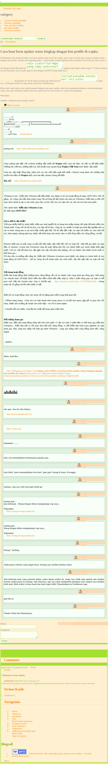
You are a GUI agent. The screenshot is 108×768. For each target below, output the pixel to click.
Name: (3, 626)
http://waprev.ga (14, 431)
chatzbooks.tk (26, 136)
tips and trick (10, 28)
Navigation (11, 41)
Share (6, 764)
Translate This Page (12, 8)
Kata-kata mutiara (12, 30)
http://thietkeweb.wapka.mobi (28, 183)
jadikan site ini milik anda (23, 734)
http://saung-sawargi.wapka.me (21, 513)
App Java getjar (19, 739)
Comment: (5, 632)
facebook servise (19, 727)
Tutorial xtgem (11, 23)
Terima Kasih (14, 693)
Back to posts (13, 107)
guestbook (16, 720)
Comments (11, 664)
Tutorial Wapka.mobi (13, 20)
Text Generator (19, 729)
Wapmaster (17, 732)
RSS (33, 671)
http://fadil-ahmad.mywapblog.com (33, 151)
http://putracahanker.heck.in (19, 416)
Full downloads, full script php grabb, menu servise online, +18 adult (60, 757)
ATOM (7, 673)
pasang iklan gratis (20, 759)
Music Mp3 (17, 737)
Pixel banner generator (22, 725)
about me (16, 717)
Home (15, 715)
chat (14, 722)
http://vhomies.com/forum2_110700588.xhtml (75, 283)
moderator (9, 684)
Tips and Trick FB (12, 25)
